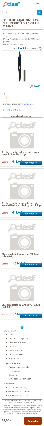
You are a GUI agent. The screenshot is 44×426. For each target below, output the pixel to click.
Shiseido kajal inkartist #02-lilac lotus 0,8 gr (20, 255)
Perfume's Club (27, 104)
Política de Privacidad (17, 342)
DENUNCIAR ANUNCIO (12, 110)
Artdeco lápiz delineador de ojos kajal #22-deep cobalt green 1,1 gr (21, 204)
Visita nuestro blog (17, 387)
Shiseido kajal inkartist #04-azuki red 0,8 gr (21, 306)
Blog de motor (14, 358)
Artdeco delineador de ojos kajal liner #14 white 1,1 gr (21, 153)
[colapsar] (37, 4)
